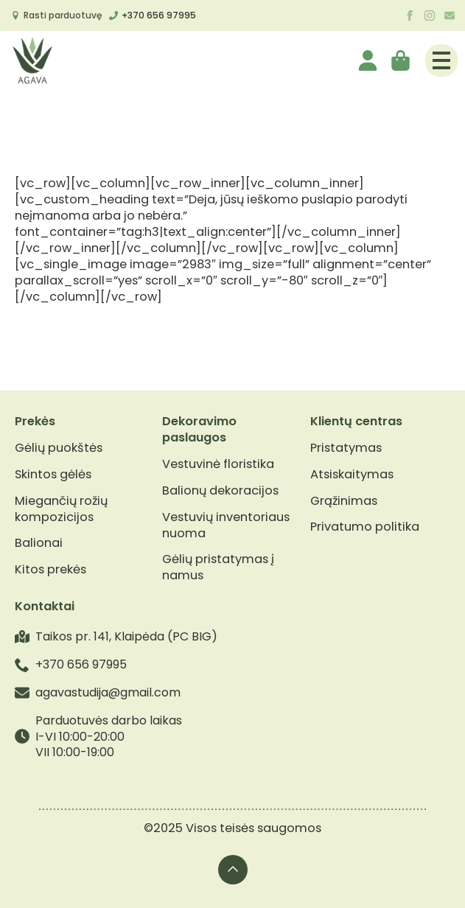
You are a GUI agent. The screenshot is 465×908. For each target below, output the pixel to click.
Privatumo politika (364, 527)
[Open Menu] (441, 60)
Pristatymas (346, 448)
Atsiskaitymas (352, 475)
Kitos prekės (50, 570)
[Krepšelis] (402, 60)
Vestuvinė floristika (218, 464)
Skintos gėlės (53, 475)
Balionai (39, 543)
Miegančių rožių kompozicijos (61, 509)
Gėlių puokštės (58, 448)
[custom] (449, 15)
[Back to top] (233, 869)
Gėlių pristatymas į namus (218, 567)
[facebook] (410, 15)
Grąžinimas (343, 501)
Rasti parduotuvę (63, 15)
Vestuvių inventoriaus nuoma (226, 525)
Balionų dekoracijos (220, 491)
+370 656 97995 (159, 15)
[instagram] (430, 15)
